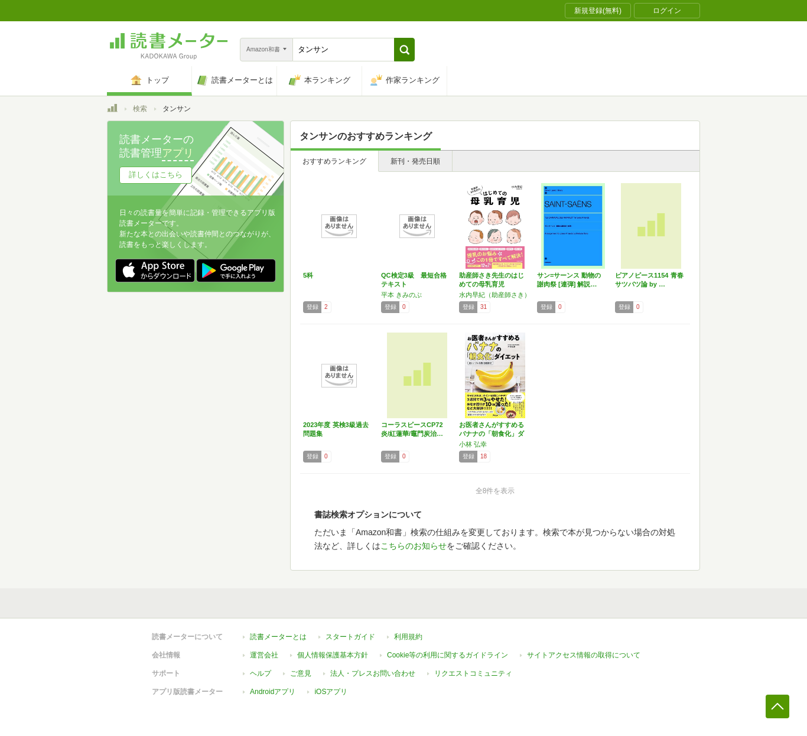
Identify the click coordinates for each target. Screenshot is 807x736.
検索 (140, 109)
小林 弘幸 (473, 444)
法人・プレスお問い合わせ (372, 673)
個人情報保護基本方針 (332, 655)
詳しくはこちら (156, 174)
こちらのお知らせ (413, 546)
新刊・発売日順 (415, 161)
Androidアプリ (272, 691)
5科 (308, 275)
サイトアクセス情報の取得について (583, 655)
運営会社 (264, 655)
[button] (404, 49)
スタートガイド (350, 636)
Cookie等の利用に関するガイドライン (447, 655)
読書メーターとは (278, 636)
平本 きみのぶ (401, 294)
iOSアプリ (330, 691)
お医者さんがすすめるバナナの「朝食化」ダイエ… (491, 433)
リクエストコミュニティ (473, 673)
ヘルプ (260, 673)
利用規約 (408, 636)
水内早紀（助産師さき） (495, 294)
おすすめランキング (334, 161)
